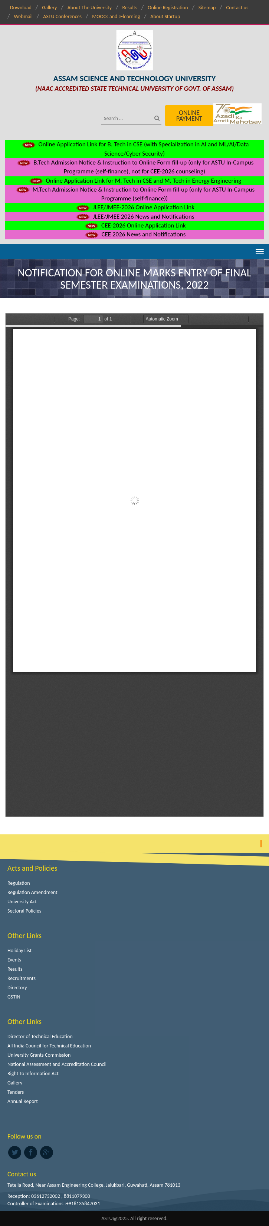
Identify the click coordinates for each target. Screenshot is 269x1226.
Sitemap (207, 7)
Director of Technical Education (40, 1036)
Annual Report (22, 1101)
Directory (17, 987)
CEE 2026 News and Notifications (134, 234)
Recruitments (21, 978)
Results (129, 7)
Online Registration (168, 7)
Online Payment (189, 116)
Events (14, 960)
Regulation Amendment (32, 892)
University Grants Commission (38, 1055)
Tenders (15, 1092)
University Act (22, 901)
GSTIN (13, 997)
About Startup (165, 16)
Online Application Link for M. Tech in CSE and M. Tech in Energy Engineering (135, 181)
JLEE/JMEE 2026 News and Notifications (134, 216)
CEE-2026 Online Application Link (134, 225)
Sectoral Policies (24, 911)
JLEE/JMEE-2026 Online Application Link (134, 207)
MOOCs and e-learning (116, 16)
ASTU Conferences (62, 16)
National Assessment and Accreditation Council (56, 1064)
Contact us (237, 7)
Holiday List (19, 950)
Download (21, 7)
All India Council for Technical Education (49, 1046)
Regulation (18, 883)
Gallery (49, 7)
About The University (90, 7)
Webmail (23, 16)
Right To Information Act (33, 1073)
